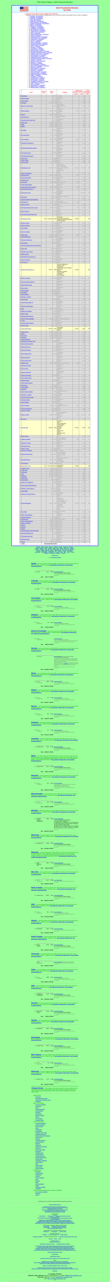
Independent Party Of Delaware (43, 1135)
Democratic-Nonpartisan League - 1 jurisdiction (41, 52)
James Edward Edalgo (27, 184)
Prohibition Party (39, 1153)
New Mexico (70, 550)
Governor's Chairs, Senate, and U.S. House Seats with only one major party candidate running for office (55, 1250)
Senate (55, 1238)
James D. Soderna (26, 410)
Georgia (50, 547)
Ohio (56, 551)
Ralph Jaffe (24, 248)
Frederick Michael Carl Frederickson (30, 199)
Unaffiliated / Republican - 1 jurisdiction (40, 81)
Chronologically (46, 1227)
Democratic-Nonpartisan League (43, 1100)
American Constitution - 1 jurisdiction (39, 42)
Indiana (64, 547)
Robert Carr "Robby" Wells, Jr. (28, 494)
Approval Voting (39, 1126)
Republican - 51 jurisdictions (36, 16)
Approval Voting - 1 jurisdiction (38, 45)
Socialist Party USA (40, 1156)
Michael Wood (25, 519)
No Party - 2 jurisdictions (36, 40)
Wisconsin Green (39, 1120)
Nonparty (38, 1181)
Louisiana (41, 549)
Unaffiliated (38, 1188)
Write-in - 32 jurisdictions (35, 24)
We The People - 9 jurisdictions (38, 29)
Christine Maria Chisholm (27, 156)
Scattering (24, 389)
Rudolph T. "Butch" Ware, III (28, 488)
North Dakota (51, 551)
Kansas (71, 547)
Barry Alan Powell (26, 357)
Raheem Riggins (25, 380)
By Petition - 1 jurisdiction (36, 47)
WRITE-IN (24, 476)
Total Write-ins (25, 463)
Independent (38, 1174)
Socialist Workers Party (41, 1157)
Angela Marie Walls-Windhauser (29, 485)
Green (37, 1107)
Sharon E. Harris (25, 223)
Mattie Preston (25, 363)
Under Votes (24, 470)
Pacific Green (39, 1114)
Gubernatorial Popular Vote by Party (55, 1208)
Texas (61, 552)
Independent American (41, 1134)
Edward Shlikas (25, 402)
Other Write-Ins (25, 331)
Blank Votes (24, 122)
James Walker (25, 479)
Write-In (23, 525)
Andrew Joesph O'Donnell (28, 323)
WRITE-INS (24, 478)
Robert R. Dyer (25, 180)
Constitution (38, 1106)
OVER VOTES (25, 325)
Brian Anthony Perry (26, 347)
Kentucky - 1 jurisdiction (36, 59)
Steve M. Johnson (26, 259)
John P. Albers (25, 101)
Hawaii (54, 547)
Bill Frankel (24, 197)
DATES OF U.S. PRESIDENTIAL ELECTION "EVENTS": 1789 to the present (54, 1220)
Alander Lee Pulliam (26, 365)
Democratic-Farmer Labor (41, 1098)
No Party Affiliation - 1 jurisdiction (38, 64)
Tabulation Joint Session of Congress (62, 1215)
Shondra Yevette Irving (27, 240)
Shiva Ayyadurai (25, 110)
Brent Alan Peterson (26, 350)
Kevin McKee (25, 299)
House (59, 1238)
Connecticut (65, 546)
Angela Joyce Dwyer (26, 177)
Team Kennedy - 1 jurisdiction (37, 79)
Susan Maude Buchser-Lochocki (29, 148)
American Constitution (41, 1104)
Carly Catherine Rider (27, 378)
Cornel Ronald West (26, 503)
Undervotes (24, 472)
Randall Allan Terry (26, 459)
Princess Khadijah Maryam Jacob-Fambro (31, 245)
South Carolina (44, 552)
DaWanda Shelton (26, 400)
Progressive (38, 1151)
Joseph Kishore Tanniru (27, 454)
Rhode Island (37, 552)
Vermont (68, 552)
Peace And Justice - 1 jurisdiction (38, 73)
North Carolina (44, 551)
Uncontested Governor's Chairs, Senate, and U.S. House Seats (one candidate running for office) (55, 1248)
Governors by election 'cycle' (55, 1241)
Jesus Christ (24, 158)
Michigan (62, 549)
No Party (38, 1176)
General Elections (63, 1234)
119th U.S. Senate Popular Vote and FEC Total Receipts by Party (55, 1207)
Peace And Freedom (40, 1149)
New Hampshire (57, 550)
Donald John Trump (26, 466)
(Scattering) (24, 96)
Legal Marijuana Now (40, 1140)
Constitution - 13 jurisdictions (37, 27)
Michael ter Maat (25, 539)
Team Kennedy (39, 1159)
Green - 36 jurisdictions (35, 20)
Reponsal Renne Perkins (27, 343)
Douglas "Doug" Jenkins (27, 251)
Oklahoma (60, 551)
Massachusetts (56, 549)
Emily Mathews (25, 290)
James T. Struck (25, 448)
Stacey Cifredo (25, 160)
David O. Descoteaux (26, 173)
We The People (39, 1165)
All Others (24, 102)
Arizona (46, 546)
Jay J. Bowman (25, 139)
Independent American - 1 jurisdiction (39, 57)
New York (38, 551)
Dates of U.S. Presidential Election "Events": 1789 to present (55, 1265)
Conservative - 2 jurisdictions (37, 39)
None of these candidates (41, 1191)
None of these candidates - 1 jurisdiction (40, 65)
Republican (38, 1101)
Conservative (39, 1129)
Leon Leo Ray (25, 368)
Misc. (23, 308)
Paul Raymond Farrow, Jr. (28, 189)
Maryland (50, 549)
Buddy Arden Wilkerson (27, 515)
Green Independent (40, 1109)
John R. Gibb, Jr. (25, 211)
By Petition (38, 1171)
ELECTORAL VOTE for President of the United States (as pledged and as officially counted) (54, 1222)
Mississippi (72, 549)
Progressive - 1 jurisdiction (37, 76)
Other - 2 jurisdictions (35, 41)
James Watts (25, 491)
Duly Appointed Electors (55, 1217)
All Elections (44, 1234)
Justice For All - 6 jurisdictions (37, 32)
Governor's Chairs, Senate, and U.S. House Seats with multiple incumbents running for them (55, 1249)
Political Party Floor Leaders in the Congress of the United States (55, 1261)
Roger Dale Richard (26, 372)
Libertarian (38, 1112)
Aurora (37, 1128)
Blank (23, 124)
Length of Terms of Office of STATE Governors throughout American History (55, 1263)
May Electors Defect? (55, 1219)
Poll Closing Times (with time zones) (55, 1228)
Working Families (40, 1168)
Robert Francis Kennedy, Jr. (28, 269)
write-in (23, 542)
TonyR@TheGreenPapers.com (64, 1277)
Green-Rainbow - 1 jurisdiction (38, 56)
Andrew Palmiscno (26, 339)
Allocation (55, 1214)
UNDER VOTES (25, 468)
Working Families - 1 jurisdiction (38, 87)
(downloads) (54, 1270)
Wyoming (63, 553)
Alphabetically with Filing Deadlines (59, 1226)
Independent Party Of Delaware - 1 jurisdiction (41, 58)
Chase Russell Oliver (26, 328)
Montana (42, 550)
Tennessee (57, 552)
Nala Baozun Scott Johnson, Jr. (29, 256)
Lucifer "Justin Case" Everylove (29, 187)
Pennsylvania (69, 551)
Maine (45, 549)
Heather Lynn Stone (26, 443)
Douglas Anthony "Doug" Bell (28, 120)
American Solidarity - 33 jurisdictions (38, 22)
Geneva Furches (25, 204)
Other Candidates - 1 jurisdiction (38, 68)
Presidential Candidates (56, 557)
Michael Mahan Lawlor (27, 285)
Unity (37, 1163)
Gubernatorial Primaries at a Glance (47, 1243)
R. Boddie (24, 130)
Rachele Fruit (25, 202)
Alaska (42, 546)
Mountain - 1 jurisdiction (36, 62)
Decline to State (39, 1173)
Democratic (38, 1096)
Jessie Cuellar (25, 162)
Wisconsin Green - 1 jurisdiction (38, 85)
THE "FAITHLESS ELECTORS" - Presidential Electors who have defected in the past (55, 1218)
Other (37, 1182)
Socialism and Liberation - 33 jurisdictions (39, 23)
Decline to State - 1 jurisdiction (38, 50)
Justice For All (39, 1137)
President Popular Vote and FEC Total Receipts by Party (54, 1206)
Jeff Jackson (24, 243)
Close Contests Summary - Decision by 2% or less (55, 1210)
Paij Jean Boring (25, 135)
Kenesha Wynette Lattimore (28, 282)
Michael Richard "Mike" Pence (28, 341)
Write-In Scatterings (26, 523)
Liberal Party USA (40, 1142)
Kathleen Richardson (26, 375)
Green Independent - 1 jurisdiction (38, 55)
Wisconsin (58, 553)
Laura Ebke (24, 182)
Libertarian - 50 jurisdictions (36, 17)
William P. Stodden (26, 439)
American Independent (41, 1123)
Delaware (71, 546)
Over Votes (24, 335)
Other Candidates (40, 1184)
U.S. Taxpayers (39, 1118)
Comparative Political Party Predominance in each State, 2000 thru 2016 (55, 1258)
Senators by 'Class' (55, 1240)
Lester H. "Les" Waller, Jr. (27, 482)
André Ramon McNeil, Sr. (27, 302)
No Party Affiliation (40, 1177)
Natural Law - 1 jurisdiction (37, 63)
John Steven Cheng (26, 153)
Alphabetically (47, 1226)
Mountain (38, 1143)
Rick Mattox (24, 292)
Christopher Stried (26, 446)
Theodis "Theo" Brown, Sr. (28, 143)
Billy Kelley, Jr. (25, 262)
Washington (46, 553)
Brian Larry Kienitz (26, 278)
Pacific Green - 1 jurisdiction (37, 69)
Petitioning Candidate (40, 1187)
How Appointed (53, 565)
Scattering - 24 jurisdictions (36, 26)
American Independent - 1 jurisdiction (39, 44)
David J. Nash (25, 313)
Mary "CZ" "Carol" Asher (27, 106)
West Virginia (52, 553)
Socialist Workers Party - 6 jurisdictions (40, 34)
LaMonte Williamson (26, 517)
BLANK (23, 114)
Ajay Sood (24, 419)
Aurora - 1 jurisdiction (35, 46)
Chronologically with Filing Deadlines (59, 1227)
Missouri (38, 550)
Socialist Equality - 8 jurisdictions (38, 30)
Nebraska (47, 550)
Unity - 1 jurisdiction (35, 84)
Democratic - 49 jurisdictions (36, 18)
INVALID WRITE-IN (26, 236)
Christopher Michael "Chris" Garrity (30, 207)
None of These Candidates (28, 318)
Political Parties (37, 1088)
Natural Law (38, 1145)
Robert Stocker (25, 436)
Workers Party (39, 1166)
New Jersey (64, 550)
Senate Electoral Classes (55, 1256)
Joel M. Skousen (25, 405)
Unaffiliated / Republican (41, 1160)
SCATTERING (25, 387)
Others (23, 333)
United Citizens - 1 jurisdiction (37, 82)
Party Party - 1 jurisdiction (37, 70)
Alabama (38, 546)
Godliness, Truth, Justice (41, 1132)
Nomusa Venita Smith (27, 408)
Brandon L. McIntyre (26, 297)
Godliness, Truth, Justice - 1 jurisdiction (40, 53)
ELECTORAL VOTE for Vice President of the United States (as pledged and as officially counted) (55, 1223)
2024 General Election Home (55, 1204)
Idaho (57, 547)
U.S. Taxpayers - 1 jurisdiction (37, 80)
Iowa (68, 547)
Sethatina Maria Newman (27, 316)
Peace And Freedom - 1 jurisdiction (39, 71)
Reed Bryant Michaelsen (27, 306)
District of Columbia (40, 547)
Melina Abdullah (25, 98)
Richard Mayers (25, 294)
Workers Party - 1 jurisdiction (37, 86)
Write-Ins (24, 527)
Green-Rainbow (39, 1111)
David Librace (25, 288)
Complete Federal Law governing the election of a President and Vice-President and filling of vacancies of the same (54, 1268)
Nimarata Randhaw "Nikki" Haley (29, 214)
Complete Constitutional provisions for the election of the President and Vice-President (54, 1267)
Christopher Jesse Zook (27, 536)
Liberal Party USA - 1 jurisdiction (38, 61)
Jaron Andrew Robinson (27, 383)
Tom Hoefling (25, 228)
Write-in (23, 528)
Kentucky (36, 549)
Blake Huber (24, 235)
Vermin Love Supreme (27, 450)
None (23, 320)
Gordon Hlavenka (26, 225)
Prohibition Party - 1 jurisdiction (38, 77)
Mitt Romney (24, 385)
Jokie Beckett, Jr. (25, 117)
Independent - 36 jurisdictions (37, 21)
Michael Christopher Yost (27, 533)
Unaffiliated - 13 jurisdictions (37, 28)
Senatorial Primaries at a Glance (63, 1243)
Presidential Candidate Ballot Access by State (67, 1236)
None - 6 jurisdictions (35, 33)
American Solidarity (40, 1125)
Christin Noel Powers (26, 360)
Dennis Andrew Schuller (27, 391)
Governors (51, 1238)
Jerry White (24, 511)
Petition (37, 1185)
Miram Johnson (25, 254)
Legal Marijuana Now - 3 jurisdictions (39, 36)
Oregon (64, 551)
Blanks (23, 126)
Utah (65, 552)
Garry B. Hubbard (26, 231)
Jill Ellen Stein (25, 427)
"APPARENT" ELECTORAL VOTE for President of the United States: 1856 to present (55, 1221)
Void (23, 474)
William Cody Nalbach (27, 311)
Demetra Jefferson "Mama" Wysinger (30, 530)
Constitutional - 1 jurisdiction (37, 48)
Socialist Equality (39, 1154)
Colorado (60, 546)
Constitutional (39, 1131)
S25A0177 (66, 663)
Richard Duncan (25, 175)
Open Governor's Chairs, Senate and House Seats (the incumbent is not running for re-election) (54, 1245)
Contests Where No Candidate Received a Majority (55, 1211)
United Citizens (39, 1162)
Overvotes (24, 337)
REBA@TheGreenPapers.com (73, 1275)
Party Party (38, 1148)
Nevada (51, 550)
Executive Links (55, 555)
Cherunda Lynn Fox (26, 192)
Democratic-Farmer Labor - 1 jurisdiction (40, 51)
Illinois (61, 547)
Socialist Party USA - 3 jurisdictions (39, 38)
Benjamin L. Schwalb (26, 395)
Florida (46, 547)
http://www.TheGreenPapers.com (56, 1278)
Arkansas (51, 546)
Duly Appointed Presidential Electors (40, 633)
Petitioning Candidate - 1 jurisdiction (39, 74)
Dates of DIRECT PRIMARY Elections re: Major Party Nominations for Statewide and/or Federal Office (55, 1262)
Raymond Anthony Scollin (27, 397)
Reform (37, 1117)
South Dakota (51, 552)
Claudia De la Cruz (26, 167)
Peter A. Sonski (25, 414)
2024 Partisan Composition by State (55, 1252)
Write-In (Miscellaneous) (27, 521)
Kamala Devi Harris (26, 218)
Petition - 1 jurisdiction (36, 75)
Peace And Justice (40, 1115)
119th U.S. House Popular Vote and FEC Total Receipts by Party (55, 1209)
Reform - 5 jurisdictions (36, 35)
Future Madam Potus (26, 353)
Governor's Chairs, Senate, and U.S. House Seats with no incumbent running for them (54, 1247)
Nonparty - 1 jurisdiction (36, 67)
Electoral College (62, 1231)
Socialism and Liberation (41, 1146)
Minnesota (67, 549)
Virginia (72, 552)
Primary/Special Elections (54, 1234)
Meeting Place (61, 565)
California (55, 546)
